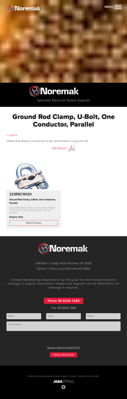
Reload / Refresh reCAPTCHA (63, 347)
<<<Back (11, 135)
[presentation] (63, 339)
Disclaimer (82, 376)
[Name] (23, 316)
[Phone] (103, 316)
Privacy (73, 376)
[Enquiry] (63, 326)
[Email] (63, 316)
